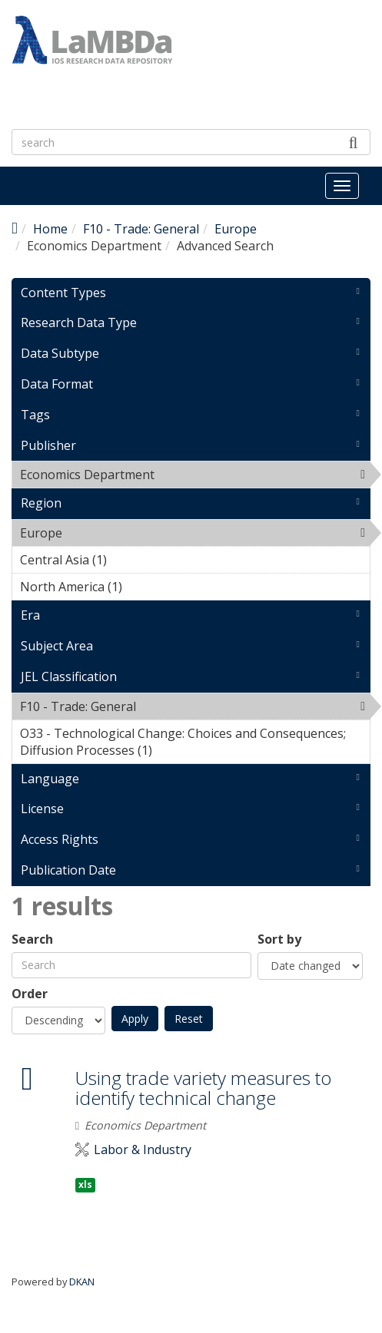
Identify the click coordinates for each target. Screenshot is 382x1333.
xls (85, 1184)
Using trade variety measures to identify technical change (203, 1087)
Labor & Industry (142, 1150)
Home (50, 228)
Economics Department (194, 474)
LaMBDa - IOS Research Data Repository (182, 80)
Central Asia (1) (130, 559)
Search (32, 939)
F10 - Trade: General (141, 228)
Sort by (279, 939)
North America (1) (146, 586)
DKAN (82, 1281)
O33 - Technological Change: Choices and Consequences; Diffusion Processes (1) (195, 744)
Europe (235, 228)
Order (30, 994)
